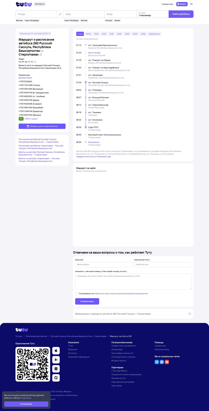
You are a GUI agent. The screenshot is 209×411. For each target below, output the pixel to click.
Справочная (167, 4)
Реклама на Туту (118, 378)
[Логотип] (23, 4)
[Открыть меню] (192, 4)
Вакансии (72, 349)
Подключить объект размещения (126, 374)
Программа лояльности (122, 353)
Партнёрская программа (122, 382)
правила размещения (138, 293)
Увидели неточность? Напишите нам (93, 156)
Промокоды (116, 349)
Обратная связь (162, 349)
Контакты (72, 353)
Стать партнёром (119, 370)
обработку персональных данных (110, 293)
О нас (70, 345)
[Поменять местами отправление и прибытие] (60, 14)
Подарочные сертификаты (123, 345)
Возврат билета (118, 360)
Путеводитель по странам (123, 357)
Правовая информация (79, 357)
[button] (56, 350)
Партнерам (116, 385)
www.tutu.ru (60, 395)
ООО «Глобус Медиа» (61, 391)
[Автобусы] (39, 4)
